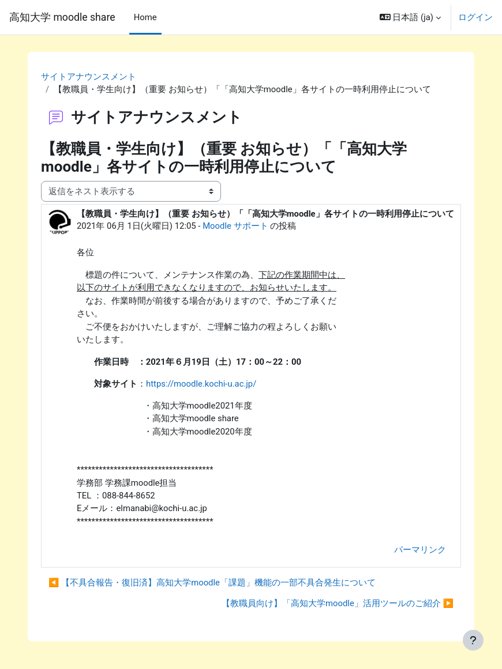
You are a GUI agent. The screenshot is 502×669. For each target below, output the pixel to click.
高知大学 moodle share (62, 17)
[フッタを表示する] (473, 640)
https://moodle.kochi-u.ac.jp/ (201, 384)
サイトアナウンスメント (88, 76)
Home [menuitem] (145, 17)
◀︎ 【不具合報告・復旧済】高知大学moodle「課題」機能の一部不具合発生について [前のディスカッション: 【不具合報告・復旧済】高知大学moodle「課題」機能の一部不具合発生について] (212, 582)
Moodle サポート (235, 226)
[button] (410, 17)
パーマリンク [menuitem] (420, 550)
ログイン (475, 17)
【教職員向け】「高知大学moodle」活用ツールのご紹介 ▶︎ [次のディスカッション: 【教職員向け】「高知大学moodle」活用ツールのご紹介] (338, 603)
